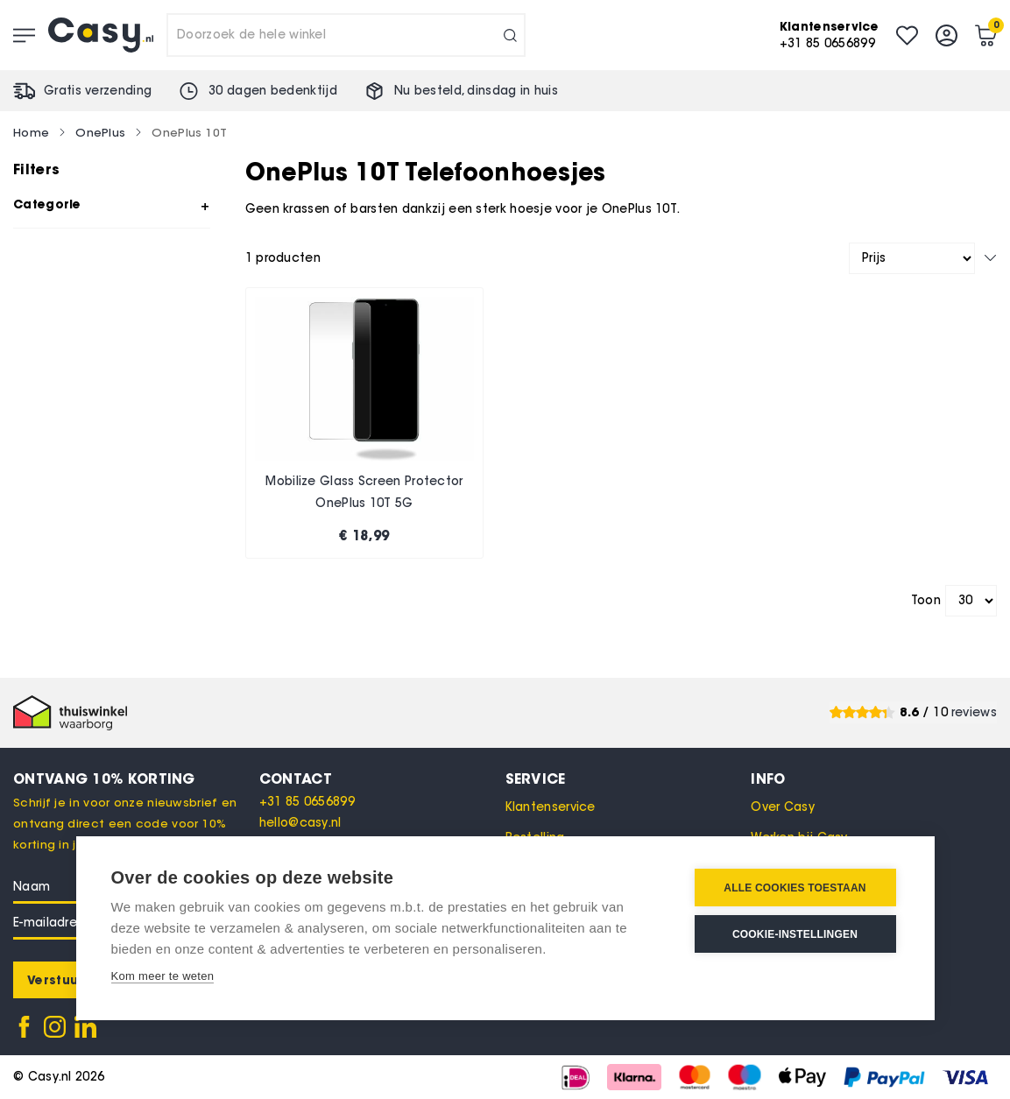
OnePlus (100, 132)
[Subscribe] (55, 980)
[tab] (382, 778)
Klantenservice (550, 807)
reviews (974, 712)
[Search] (510, 35)
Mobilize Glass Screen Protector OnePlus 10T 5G (364, 492)
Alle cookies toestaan (794, 888)
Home (31, 132)
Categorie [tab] (47, 204)
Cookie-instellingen (795, 934)
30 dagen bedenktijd (272, 90)
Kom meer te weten (163, 976)
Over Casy (783, 807)
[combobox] (346, 35)
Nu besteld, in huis (476, 90)
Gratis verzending (98, 90)
